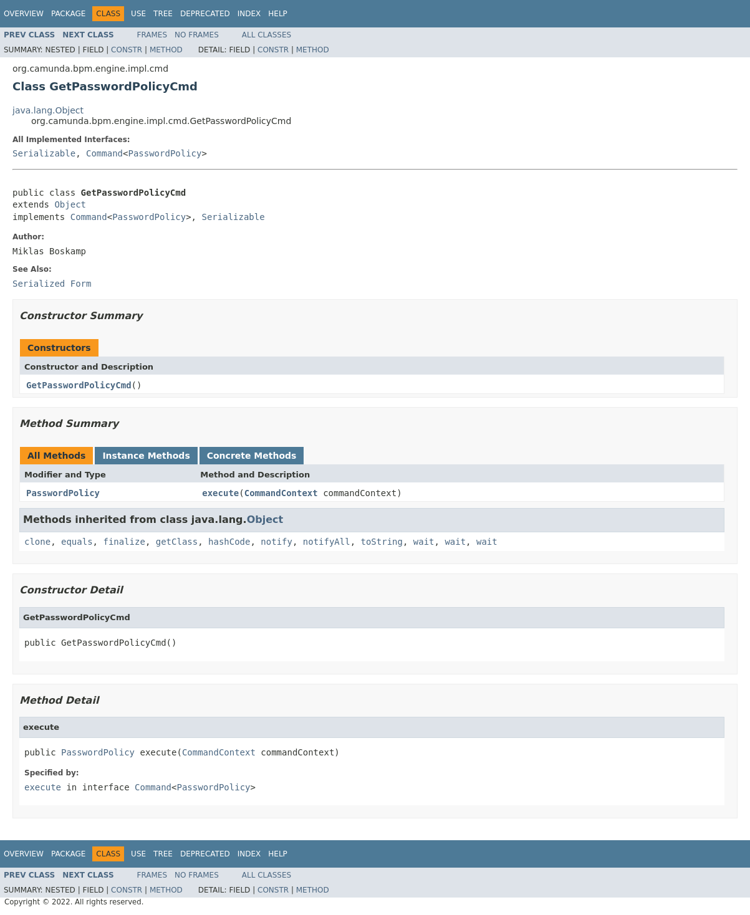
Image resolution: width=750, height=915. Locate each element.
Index (249, 13)
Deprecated (205, 13)
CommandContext (281, 493)
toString (382, 542)
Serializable (43, 153)
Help (277, 13)
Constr (126, 50)
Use (138, 13)
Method (166, 50)
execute (220, 493)
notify (276, 542)
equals (77, 542)
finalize (124, 542)
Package (68, 13)
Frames (152, 35)
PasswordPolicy (164, 153)
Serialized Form (51, 284)
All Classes (266, 35)
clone (37, 542)
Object (70, 204)
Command (104, 153)
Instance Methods (146, 456)
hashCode (229, 542)
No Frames (197, 35)
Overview (24, 13)
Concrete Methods (252, 456)
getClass (177, 542)
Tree (163, 13)
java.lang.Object (48, 110)
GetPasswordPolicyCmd (79, 385)
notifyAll (326, 542)
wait (424, 542)
